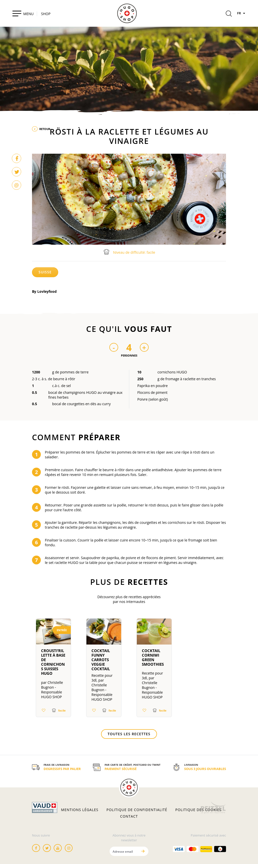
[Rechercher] (228, 14)
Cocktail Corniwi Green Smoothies (153, 657)
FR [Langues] (241, 13)
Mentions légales (79, 810)
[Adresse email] (124, 851)
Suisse (45, 272)
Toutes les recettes (129, 733)
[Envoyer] (142, 851)
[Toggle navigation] (23, 13)
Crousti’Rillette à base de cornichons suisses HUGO (53, 662)
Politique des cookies (198, 810)
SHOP (45, 13)
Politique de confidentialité (137, 810)
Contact (129, 816)
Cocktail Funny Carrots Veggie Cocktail (100, 659)
